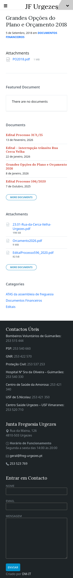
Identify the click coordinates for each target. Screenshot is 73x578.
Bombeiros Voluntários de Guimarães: (33, 336)
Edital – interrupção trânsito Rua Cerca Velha (32, 149)
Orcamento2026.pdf (27, 241)
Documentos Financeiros (24, 300)
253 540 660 (22, 348)
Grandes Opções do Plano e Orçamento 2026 (36, 166)
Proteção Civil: (16, 364)
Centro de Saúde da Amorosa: (28, 384)
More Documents (21, 197)
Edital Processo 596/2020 (26, 181)
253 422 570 (23, 356)
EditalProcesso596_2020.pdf (33, 252)
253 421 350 (41, 397)
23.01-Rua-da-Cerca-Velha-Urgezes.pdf (32, 226)
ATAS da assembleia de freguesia (30, 294)
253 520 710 (15, 409)
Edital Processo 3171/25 (24, 135)
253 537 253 (36, 364)
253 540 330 (15, 377)
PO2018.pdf (22, 59)
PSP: (9, 348)
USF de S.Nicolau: (19, 397)
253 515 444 (15, 340)
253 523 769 (18, 463)
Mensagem (36, 536)
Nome (36, 489)
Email (36, 503)
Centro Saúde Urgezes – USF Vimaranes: (35, 405)
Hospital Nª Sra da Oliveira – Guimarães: (35, 372)
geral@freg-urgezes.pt (26, 456)
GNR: (10, 356)
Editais (10, 307)
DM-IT (26, 574)
